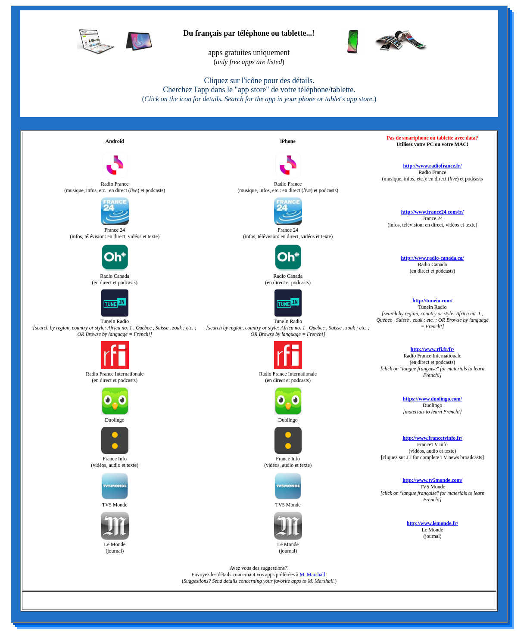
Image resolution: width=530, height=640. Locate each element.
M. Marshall (312, 575)
